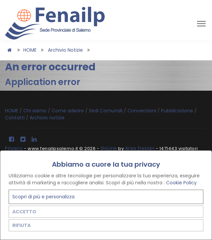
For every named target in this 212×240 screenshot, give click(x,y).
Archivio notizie (65, 50)
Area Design (140, 148)
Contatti (15, 117)
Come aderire (68, 110)
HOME (30, 50)
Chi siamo (35, 110)
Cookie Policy (181, 182)
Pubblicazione (177, 110)
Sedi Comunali (106, 110)
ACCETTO (24, 211)
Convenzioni (142, 110)
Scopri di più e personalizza (43, 196)
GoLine (109, 148)
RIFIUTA (21, 225)
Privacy (14, 148)
